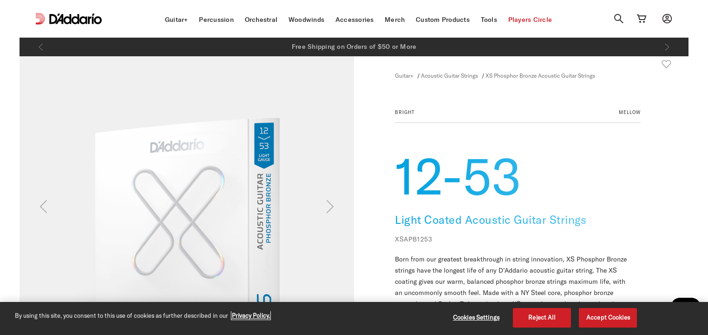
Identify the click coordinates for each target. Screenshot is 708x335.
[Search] (618, 18)
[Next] (667, 47)
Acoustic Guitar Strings (449, 75)
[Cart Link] (641, 18)
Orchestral (261, 19)
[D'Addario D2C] (75, 18)
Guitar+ (176, 19)
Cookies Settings (476, 317)
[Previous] (41, 47)
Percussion (216, 19)
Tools (489, 19)
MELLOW (630, 112)
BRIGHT (405, 112)
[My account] (667, 19)
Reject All (542, 317)
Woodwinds (306, 19)
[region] (354, 318)
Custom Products (443, 19)
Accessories (354, 19)
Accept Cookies (608, 317)
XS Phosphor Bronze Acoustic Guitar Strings (540, 75)
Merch (395, 19)
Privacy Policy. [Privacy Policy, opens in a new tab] (251, 315)
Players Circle (530, 19)
